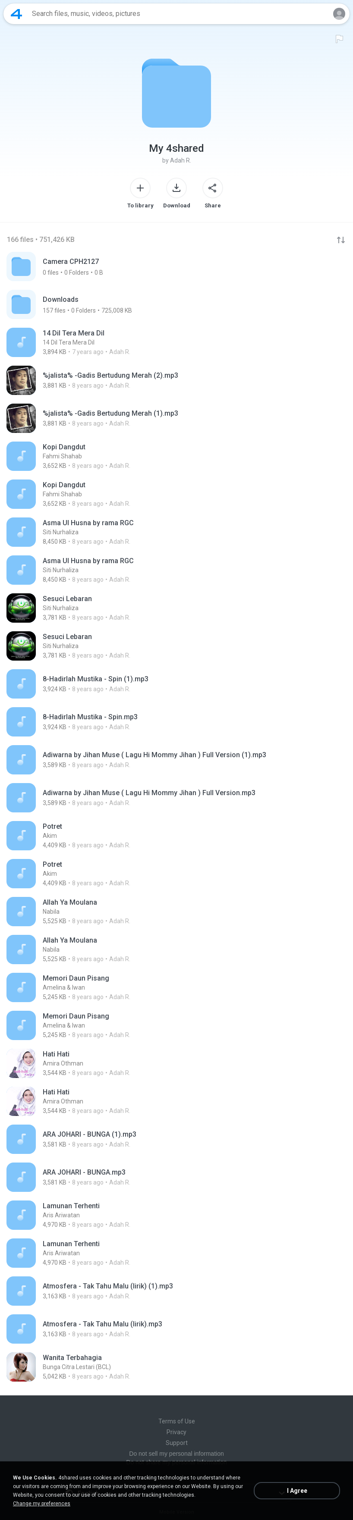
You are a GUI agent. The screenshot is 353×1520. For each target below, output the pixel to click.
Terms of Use (176, 1421)
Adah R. (180, 160)
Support (177, 1442)
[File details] (176, 342)
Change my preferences (41, 1504)
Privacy (176, 1432)
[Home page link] (16, 14)
